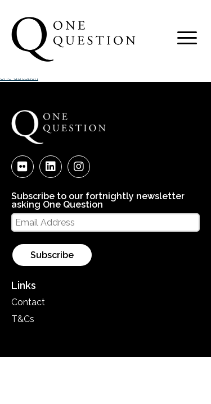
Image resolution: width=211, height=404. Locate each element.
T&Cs (22, 319)
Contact (28, 302)
